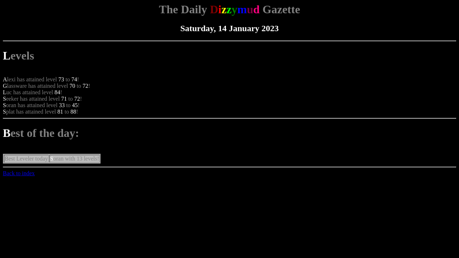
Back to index (19, 173)
